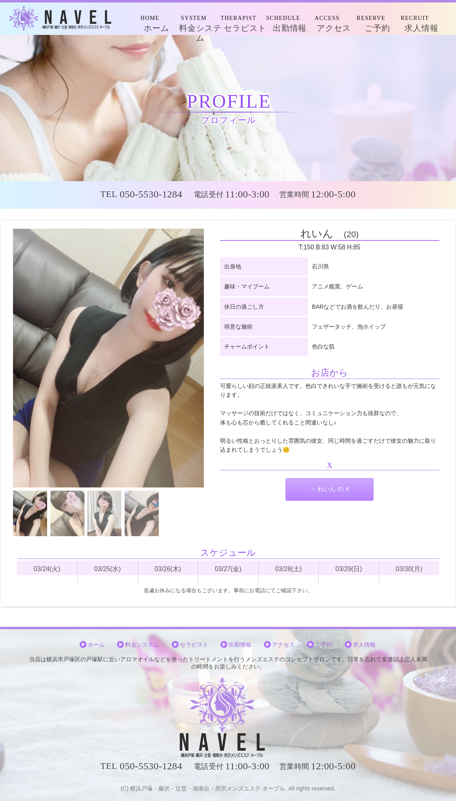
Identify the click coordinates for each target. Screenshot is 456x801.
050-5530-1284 (151, 194)
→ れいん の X (329, 489)
